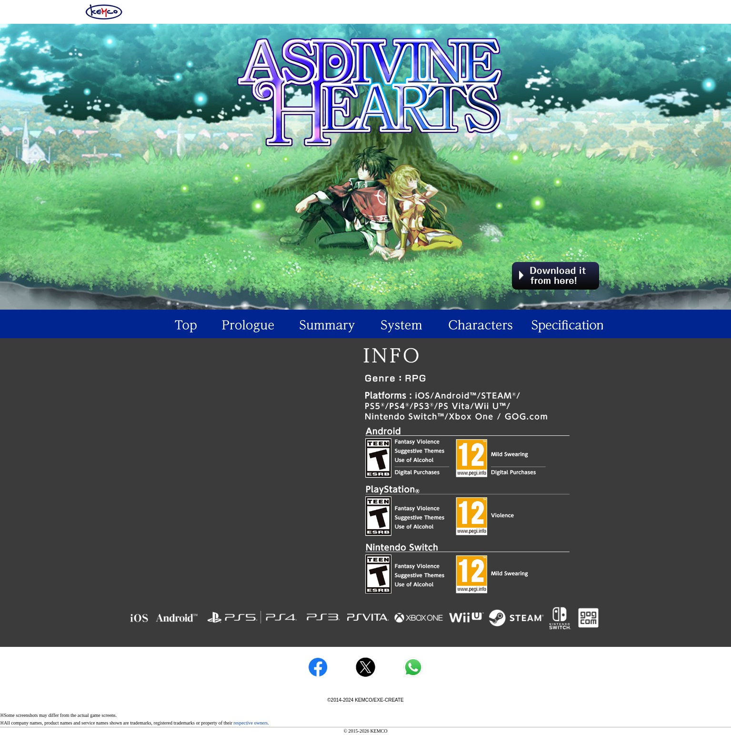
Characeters (484, 324)
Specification (563, 324)
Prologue (247, 324)
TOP (168, 324)
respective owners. (251, 722)
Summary (326, 324)
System (405, 324)
